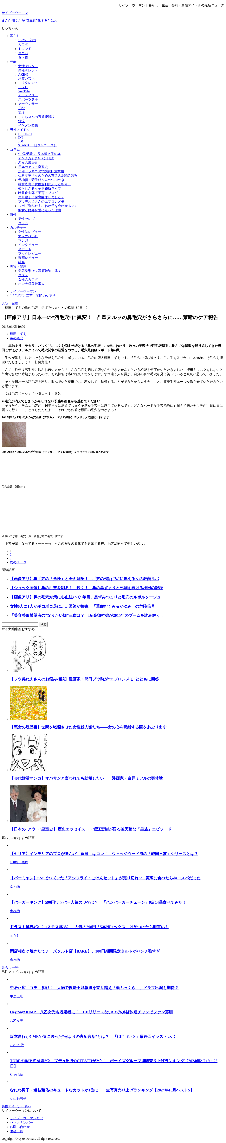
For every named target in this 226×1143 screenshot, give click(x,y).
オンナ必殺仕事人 (31, 283)
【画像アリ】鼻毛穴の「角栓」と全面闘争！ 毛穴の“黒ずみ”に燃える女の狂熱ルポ (84, 579)
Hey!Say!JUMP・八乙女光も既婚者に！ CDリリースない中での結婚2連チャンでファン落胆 (91, 1013)
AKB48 (23, 74)
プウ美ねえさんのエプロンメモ (41, 201)
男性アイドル (20, 130)
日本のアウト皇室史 (33, 167)
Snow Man (17, 1075)
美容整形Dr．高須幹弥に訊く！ (41, 271)
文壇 (21, 112)
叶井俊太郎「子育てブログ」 (39, 193)
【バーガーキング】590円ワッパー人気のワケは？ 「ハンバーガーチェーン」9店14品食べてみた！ (98, 903)
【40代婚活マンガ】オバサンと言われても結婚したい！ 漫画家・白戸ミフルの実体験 (86, 779)
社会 (21, 262)
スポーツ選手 (28, 99)
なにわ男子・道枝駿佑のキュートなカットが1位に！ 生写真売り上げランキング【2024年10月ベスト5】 (102, 1091)
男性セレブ (26, 219)
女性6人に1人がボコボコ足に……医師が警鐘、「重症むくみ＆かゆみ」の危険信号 (82, 607)
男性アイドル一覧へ (16, 1107)
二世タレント (28, 83)
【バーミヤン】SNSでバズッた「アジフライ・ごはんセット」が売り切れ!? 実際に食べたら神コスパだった (105, 879)
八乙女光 (16, 1021)
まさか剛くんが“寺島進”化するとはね (29, 20)
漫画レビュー (28, 258)
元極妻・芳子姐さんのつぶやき (41, 180)
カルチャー (18, 227)
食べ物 (23, 57)
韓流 (21, 121)
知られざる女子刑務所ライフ (39, 188)
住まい (23, 53)
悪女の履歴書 (28, 162)
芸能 (13, 61)
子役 (21, 108)
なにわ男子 (18, 1099)
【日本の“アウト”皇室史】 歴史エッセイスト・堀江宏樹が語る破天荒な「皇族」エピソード (91, 830)
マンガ (23, 240)
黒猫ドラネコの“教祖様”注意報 (41, 171)
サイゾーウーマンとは (26, 1119)
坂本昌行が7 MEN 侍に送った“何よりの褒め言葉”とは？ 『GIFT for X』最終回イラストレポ (92, 1037)
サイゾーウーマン (15, 13)
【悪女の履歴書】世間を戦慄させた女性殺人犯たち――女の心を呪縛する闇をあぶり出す (88, 728)
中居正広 (16, 997)
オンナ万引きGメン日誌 (36, 158)
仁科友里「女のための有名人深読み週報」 (49, 175)
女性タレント (28, 66)
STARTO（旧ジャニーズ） (37, 145)
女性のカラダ (28, 279)
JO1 (21, 141)
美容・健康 (18, 266)
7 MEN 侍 (17, 1046)
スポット (24, 249)
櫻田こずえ (18, 334)
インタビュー (28, 245)
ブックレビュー (29, 253)
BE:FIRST (25, 134)
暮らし (15, 36)
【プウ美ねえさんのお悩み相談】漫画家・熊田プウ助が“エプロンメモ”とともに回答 (84, 680)
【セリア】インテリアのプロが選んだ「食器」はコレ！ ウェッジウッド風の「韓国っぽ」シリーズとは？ (104, 854)
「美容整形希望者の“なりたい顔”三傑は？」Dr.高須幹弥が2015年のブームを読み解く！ (87, 616)
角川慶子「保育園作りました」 (41, 197)
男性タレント (28, 70)
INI (20, 137)
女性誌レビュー (29, 232)
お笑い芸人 (26, 78)
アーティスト (28, 95)
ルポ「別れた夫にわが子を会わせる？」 (48, 206)
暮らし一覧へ (11, 968)
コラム (15, 149)
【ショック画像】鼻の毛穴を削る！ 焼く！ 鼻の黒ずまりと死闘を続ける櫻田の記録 (86, 588)
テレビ (23, 87)
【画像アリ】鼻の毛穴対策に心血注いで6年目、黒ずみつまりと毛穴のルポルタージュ (85, 598)
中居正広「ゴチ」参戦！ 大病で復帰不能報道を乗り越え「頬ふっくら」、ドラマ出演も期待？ (94, 988)
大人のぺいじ (28, 236)
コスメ (23, 275)
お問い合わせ (20, 1127)
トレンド (24, 49)
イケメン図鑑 (28, 125)
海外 (13, 214)
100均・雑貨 (27, 40)
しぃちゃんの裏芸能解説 (36, 117)
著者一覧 (16, 1132)
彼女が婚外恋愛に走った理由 (39, 210)
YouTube (24, 91)
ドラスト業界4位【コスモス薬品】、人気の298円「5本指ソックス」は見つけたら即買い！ (89, 928)
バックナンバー (21, 1123)
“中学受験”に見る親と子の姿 (39, 154)
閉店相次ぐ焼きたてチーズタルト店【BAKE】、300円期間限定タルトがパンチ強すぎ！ (87, 952)
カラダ (23, 44)
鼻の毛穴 (16, 338)
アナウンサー (28, 104)
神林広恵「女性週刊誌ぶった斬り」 (44, 184)
